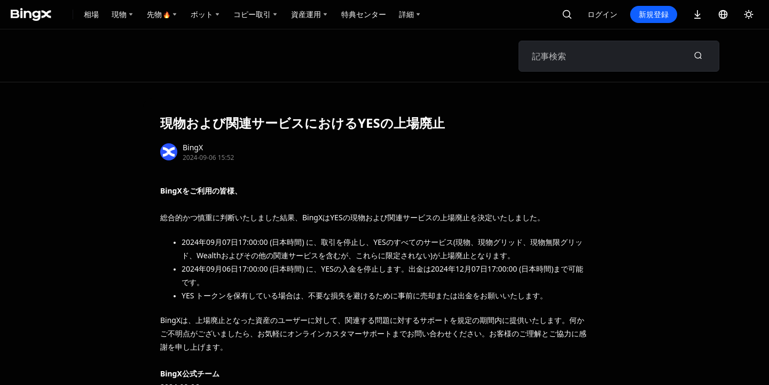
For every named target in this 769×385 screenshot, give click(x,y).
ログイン (602, 14)
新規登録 (654, 14)
